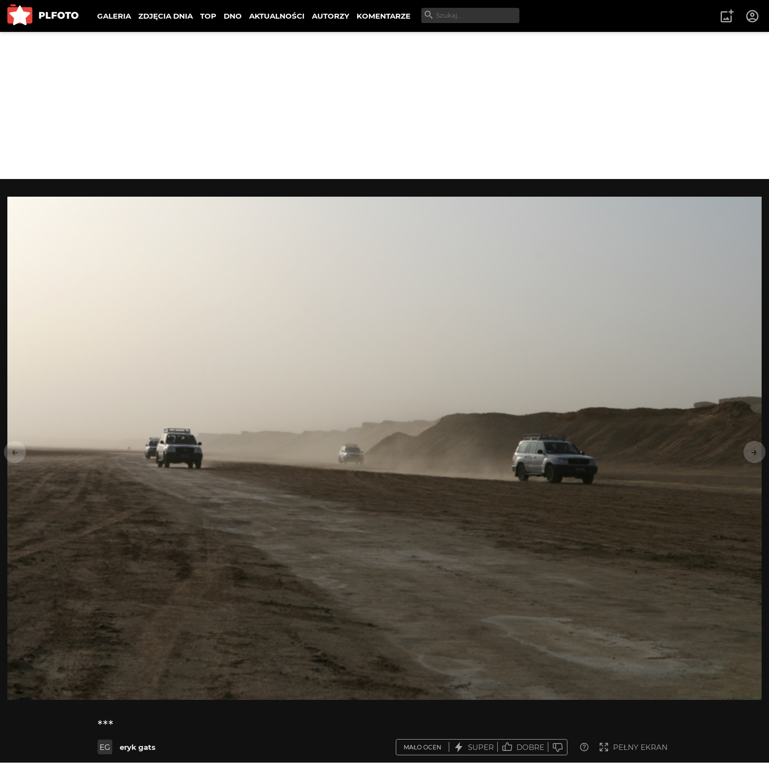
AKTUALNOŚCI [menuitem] (277, 16)
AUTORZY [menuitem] (330, 16)
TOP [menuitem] (208, 16)
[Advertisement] (384, 105)
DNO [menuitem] (233, 16)
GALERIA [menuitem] (114, 16)
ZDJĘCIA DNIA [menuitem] (165, 16)
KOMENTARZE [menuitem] (383, 16)
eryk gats (137, 747)
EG (105, 747)
